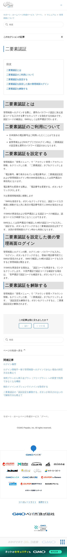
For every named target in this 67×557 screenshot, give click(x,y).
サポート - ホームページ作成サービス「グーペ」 (23, 15)
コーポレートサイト (27, 502)
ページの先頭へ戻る (14, 350)
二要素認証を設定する (17, 79)
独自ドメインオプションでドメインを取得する (25, 386)
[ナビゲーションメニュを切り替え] (61, 5)
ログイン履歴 (9, 364)
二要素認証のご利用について (20, 74)
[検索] (33, 24)
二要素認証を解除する (17, 88)
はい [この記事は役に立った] (26, 326)
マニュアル (51, 15)
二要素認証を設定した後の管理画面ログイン (27, 84)
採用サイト (43, 502)
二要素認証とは (13, 70)
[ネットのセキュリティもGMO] (33, 551)
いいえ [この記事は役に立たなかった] (42, 326)
